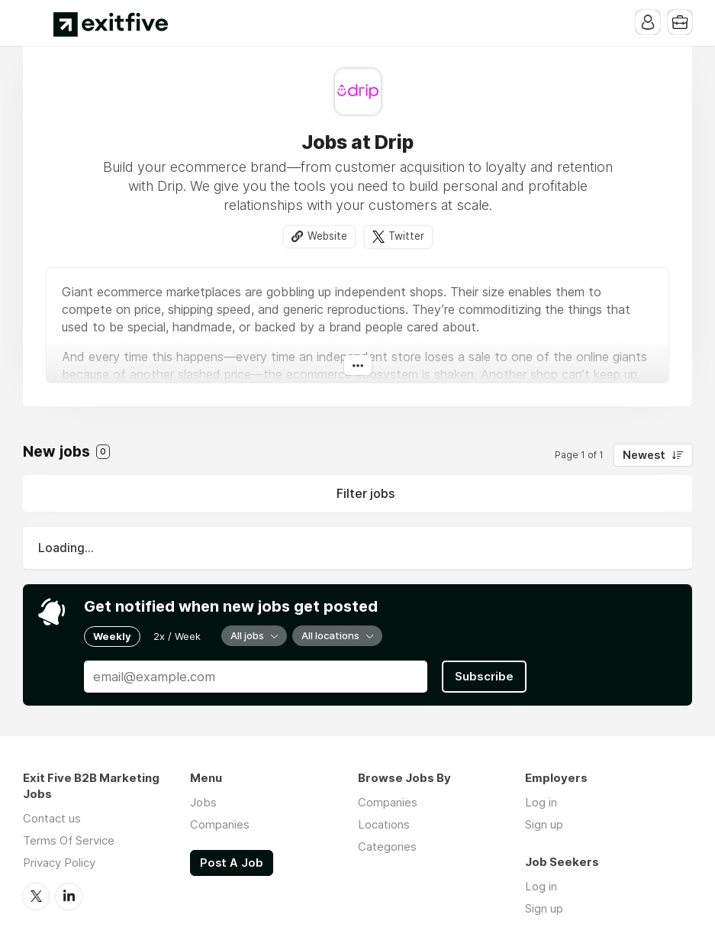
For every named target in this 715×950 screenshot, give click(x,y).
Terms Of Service (68, 840)
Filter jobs (366, 493)
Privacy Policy (59, 862)
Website (327, 236)
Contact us (52, 818)
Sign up (544, 824)
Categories (387, 846)
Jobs (203, 802)
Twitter (406, 236)
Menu (34, 22)
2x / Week (177, 636)
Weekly (112, 636)
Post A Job (231, 863)
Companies (220, 824)
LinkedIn (69, 897)
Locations (384, 824)
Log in (541, 802)
